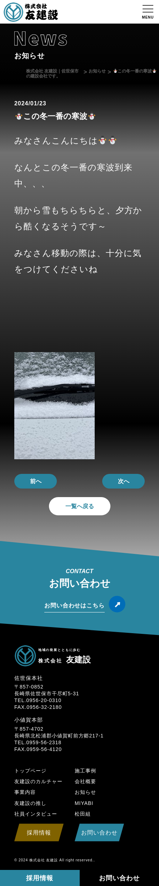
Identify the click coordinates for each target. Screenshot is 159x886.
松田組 (83, 814)
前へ (35, 481)
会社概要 (85, 781)
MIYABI (84, 803)
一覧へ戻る (79, 506)
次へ (123, 481)
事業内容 (25, 792)
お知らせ (85, 792)
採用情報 (39, 878)
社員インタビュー (35, 814)
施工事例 (85, 771)
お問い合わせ (119, 878)
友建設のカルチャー (38, 781)
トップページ (30, 771)
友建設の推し (30, 803)
